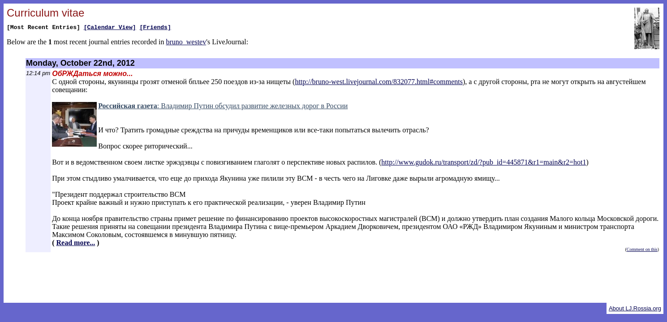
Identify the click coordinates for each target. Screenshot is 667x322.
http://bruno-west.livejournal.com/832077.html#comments (379, 81)
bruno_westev (186, 43)
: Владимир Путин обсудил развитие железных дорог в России (223, 106)
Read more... (75, 242)
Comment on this (642, 249)
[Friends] (155, 28)
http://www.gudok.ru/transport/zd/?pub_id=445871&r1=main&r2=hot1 (483, 162)
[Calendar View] (110, 28)
